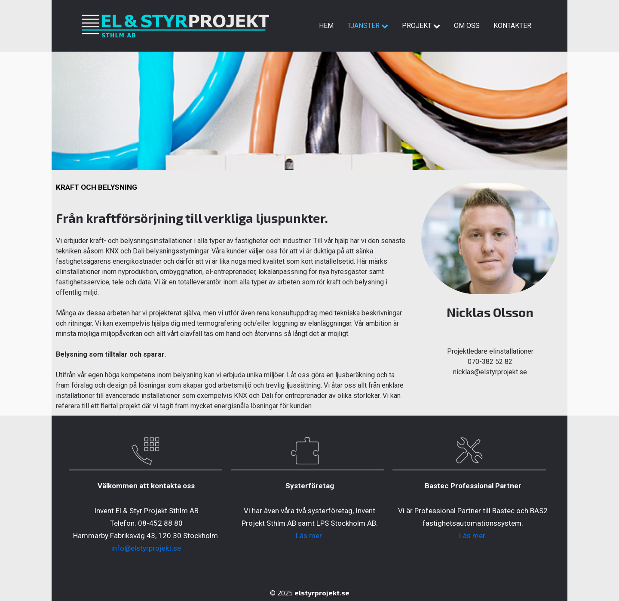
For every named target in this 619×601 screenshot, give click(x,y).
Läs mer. (309, 535)
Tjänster (367, 26)
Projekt (421, 26)
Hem (326, 26)
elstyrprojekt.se (321, 593)
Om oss (467, 26)
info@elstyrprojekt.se (146, 548)
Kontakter (512, 26)
